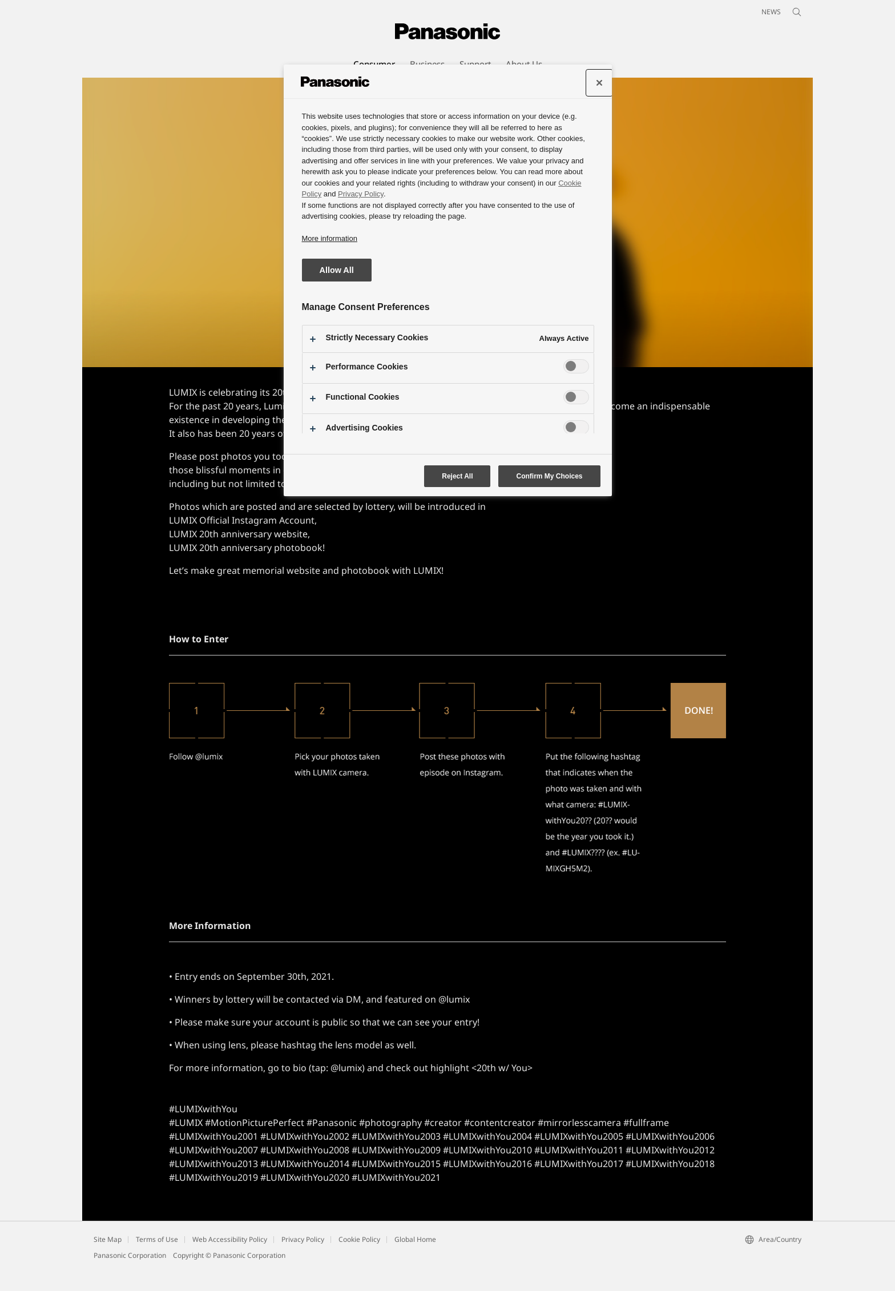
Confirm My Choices (549, 476)
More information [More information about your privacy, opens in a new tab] (329, 238)
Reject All (457, 476)
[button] (225, 89)
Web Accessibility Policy (229, 1262)
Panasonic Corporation (130, 1278)
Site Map (108, 1262)
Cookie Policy (359, 1262)
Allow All (337, 270)
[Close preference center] (599, 82)
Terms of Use (157, 1262)
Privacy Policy (302, 1262)
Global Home (415, 1262)
